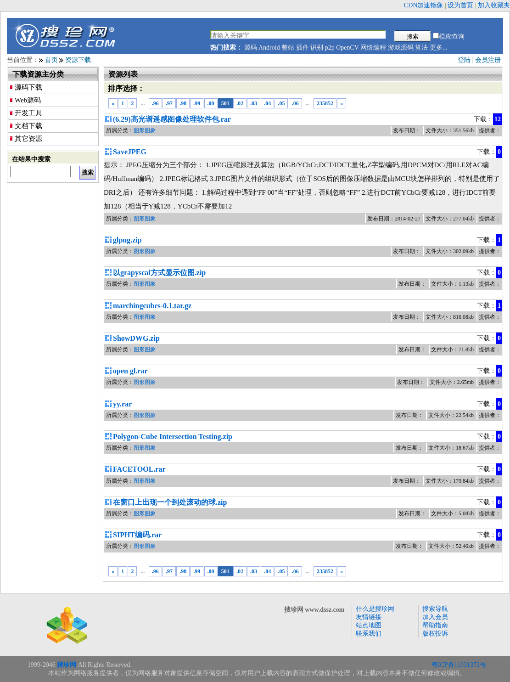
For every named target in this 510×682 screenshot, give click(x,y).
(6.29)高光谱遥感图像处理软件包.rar (172, 119)
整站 (287, 47)
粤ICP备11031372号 (459, 664)
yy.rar (122, 404)
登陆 (464, 59)
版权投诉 (435, 633)
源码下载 (28, 87)
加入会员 (435, 617)
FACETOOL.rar (139, 469)
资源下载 (78, 59)
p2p (330, 47)
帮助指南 (435, 625)
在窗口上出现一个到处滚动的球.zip (170, 502)
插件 (302, 47)
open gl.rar (130, 371)
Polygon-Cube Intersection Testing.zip (172, 436)
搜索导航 (435, 608)
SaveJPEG (129, 152)
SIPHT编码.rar (137, 535)
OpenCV (347, 47)
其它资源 (28, 138)
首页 (51, 59)
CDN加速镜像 (423, 5)
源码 (250, 47)
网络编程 (373, 47)
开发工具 (28, 113)
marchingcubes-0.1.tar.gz (152, 306)
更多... (439, 47)
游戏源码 (401, 47)
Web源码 (28, 100)
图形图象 (145, 130)
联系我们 (368, 633)
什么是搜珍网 (375, 608)
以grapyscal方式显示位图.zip (159, 272)
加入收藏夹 (494, 5)
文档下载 (28, 126)
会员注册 (488, 59)
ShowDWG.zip (136, 338)
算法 (421, 47)
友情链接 (368, 617)
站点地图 (368, 625)
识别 (316, 47)
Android (269, 47)
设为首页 (460, 5)
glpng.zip (127, 240)
